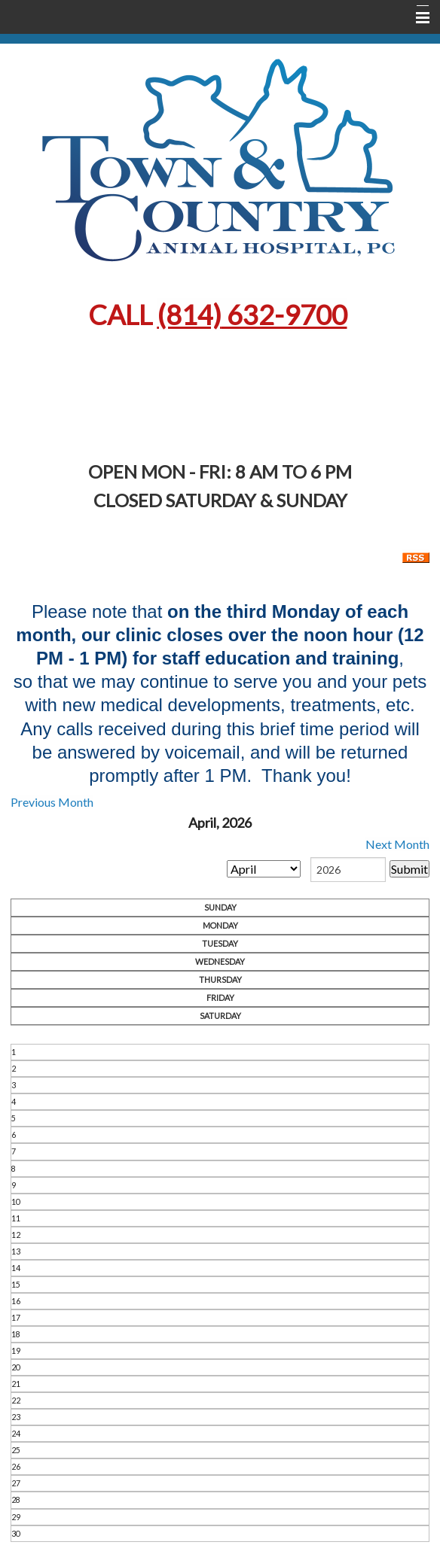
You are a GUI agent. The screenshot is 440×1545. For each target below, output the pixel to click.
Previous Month (52, 802)
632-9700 (252, 314)
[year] (348, 869)
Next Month (397, 844)
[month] (264, 868)
